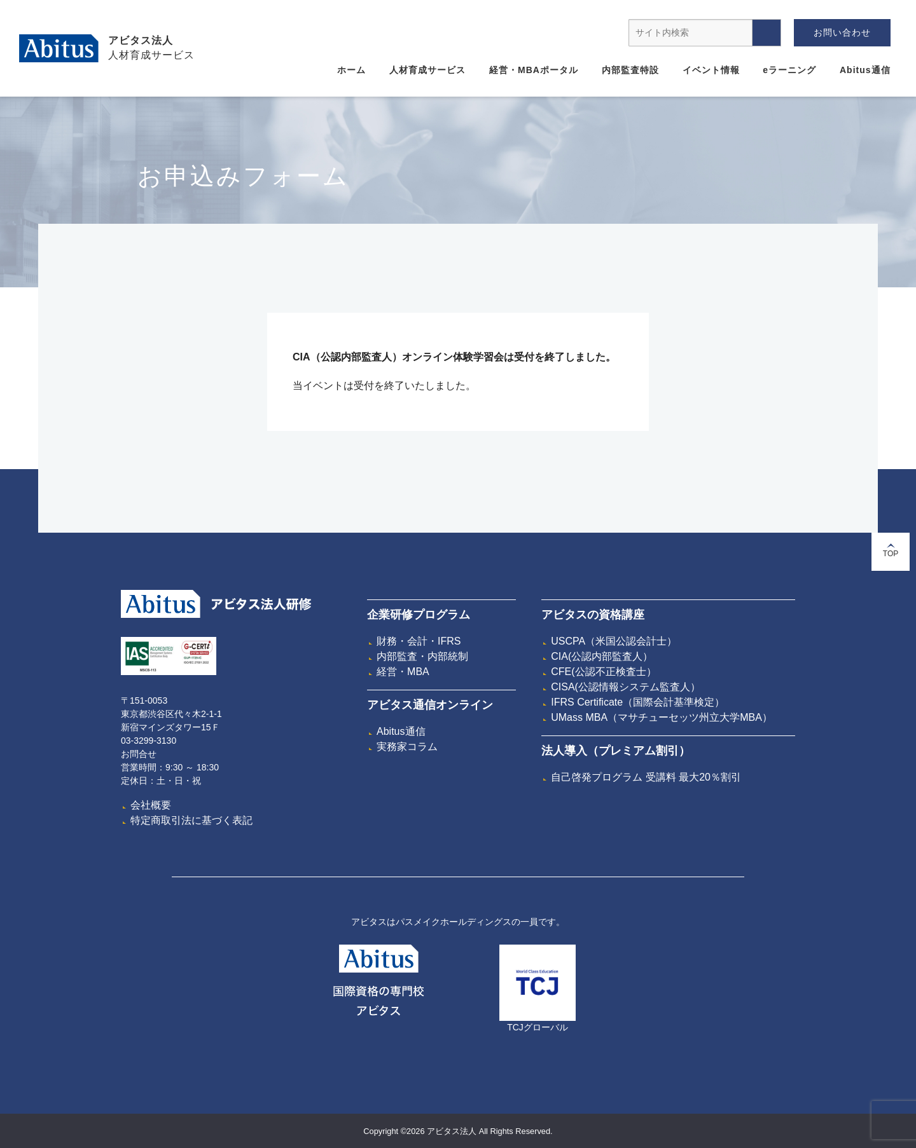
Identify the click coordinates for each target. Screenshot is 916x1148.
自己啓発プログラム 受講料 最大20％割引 (646, 777)
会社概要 (150, 805)
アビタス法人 (140, 40)
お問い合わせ (842, 32)
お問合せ (138, 754)
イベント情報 (711, 70)
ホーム (351, 70)
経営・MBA (403, 671)
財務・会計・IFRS (419, 641)
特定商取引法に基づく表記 (191, 820)
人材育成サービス (427, 70)
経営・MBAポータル (533, 70)
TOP (890, 550)
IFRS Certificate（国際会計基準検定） (638, 702)
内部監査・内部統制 (422, 656)
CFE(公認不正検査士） (603, 671)
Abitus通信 (865, 70)
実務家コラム (407, 746)
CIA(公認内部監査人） (602, 656)
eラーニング (789, 70)
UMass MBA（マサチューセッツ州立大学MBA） (661, 717)
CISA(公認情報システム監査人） (625, 686)
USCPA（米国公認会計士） (614, 641)
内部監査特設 (630, 70)
